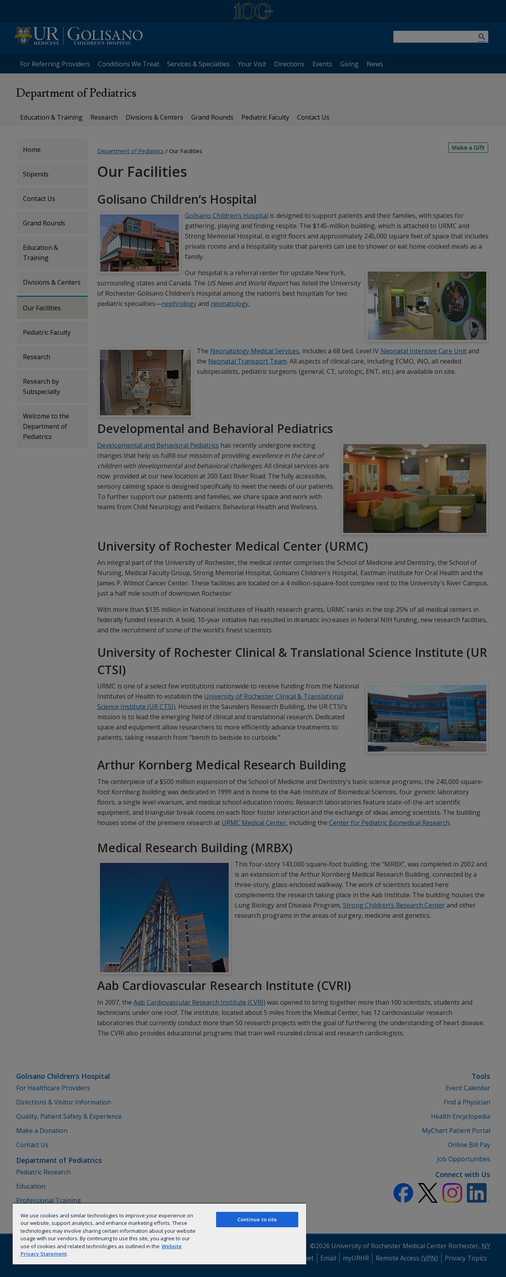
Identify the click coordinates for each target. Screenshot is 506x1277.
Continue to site (257, 1219)
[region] (159, 1233)
